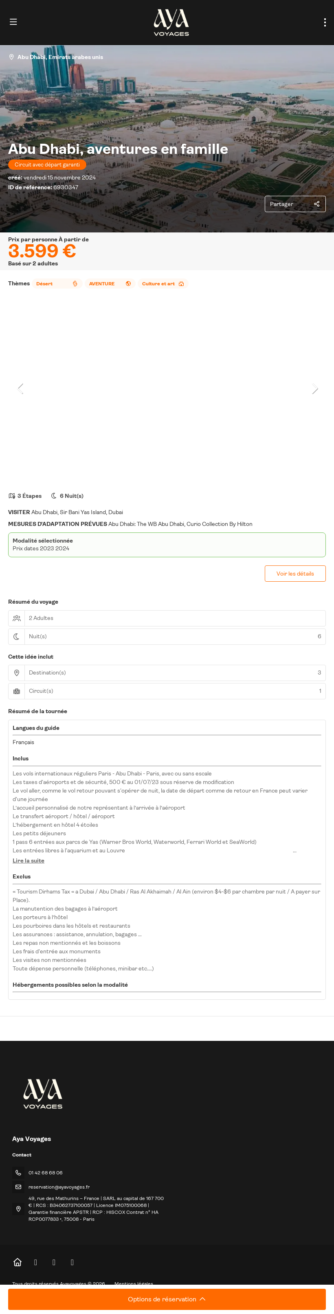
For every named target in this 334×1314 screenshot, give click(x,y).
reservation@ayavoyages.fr (59, 1187)
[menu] (325, 22)
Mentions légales (133, 1284)
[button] (20, 388)
